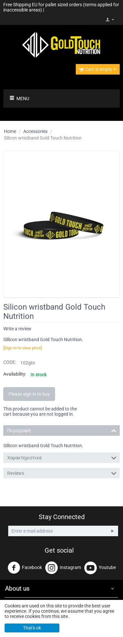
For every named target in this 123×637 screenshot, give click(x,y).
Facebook (25, 567)
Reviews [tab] (61, 473)
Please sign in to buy (29, 394)
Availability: (14, 374)
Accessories (35, 131)
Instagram (63, 567)
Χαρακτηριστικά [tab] (61, 457)
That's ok (32, 627)
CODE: (9, 362)
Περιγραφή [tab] (61, 430)
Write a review (17, 328)
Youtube (100, 567)
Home (10, 131)
